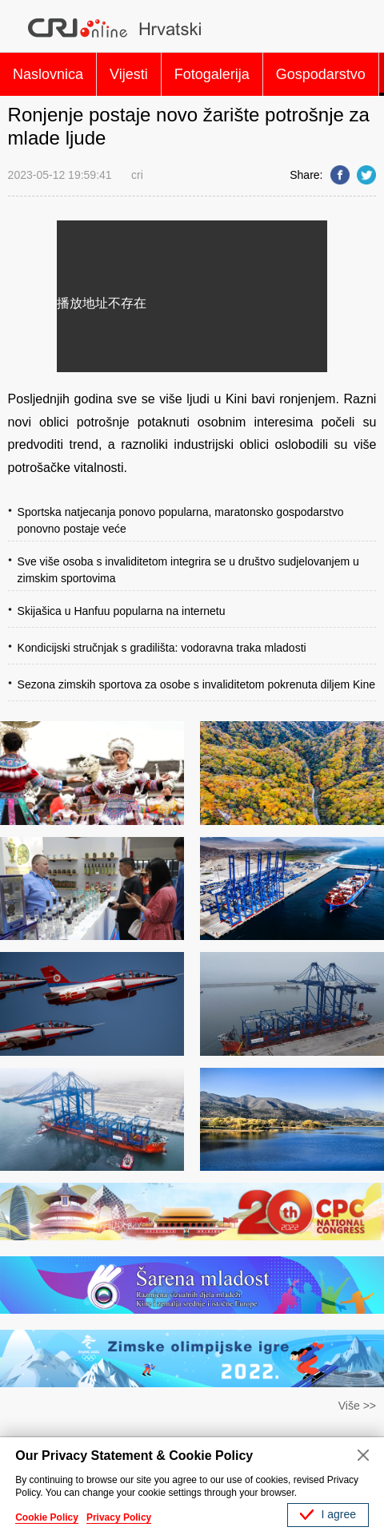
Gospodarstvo (321, 74)
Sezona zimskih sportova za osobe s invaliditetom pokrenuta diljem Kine (196, 684)
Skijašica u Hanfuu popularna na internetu (122, 611)
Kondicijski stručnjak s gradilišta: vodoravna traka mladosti (162, 647)
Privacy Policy (118, 1517)
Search (360, 28)
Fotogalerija (212, 74)
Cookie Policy (46, 1517)
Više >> (357, 1405)
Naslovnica (48, 74)
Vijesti (129, 74)
